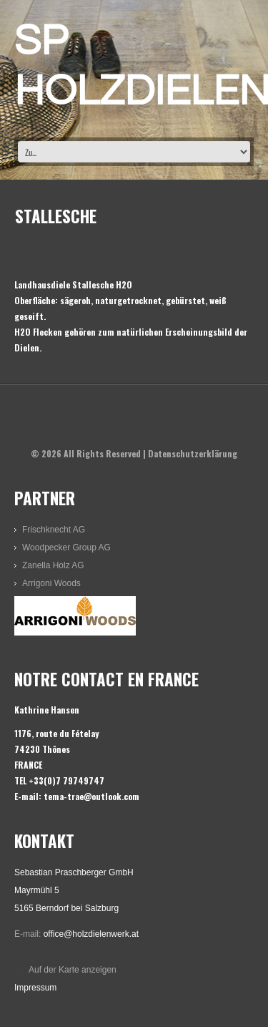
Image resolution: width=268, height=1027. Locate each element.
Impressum (35, 988)
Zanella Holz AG (53, 565)
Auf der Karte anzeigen (72, 970)
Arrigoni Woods (51, 583)
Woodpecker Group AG (66, 547)
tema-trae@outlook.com (91, 796)
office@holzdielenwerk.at (91, 934)
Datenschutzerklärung (192, 453)
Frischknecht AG (53, 530)
